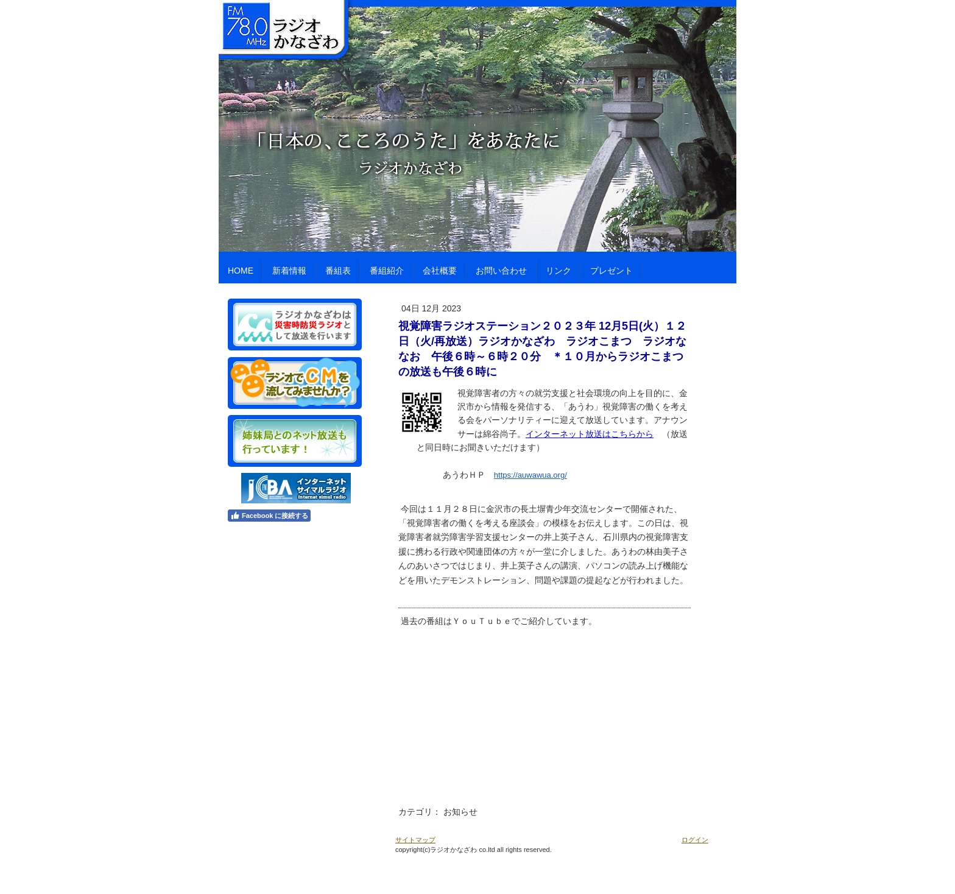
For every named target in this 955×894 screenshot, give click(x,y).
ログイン (695, 839)
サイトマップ (415, 839)
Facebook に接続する (269, 515)
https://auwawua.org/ (530, 475)
